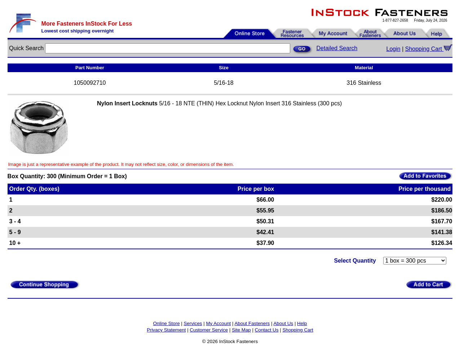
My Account (218, 323)
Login (393, 49)
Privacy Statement (166, 330)
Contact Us (267, 330)
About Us (283, 323)
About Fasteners (252, 323)
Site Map (241, 330)
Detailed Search (337, 48)
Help (302, 323)
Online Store (166, 323)
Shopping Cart (429, 49)
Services (192, 323)
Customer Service (209, 330)
